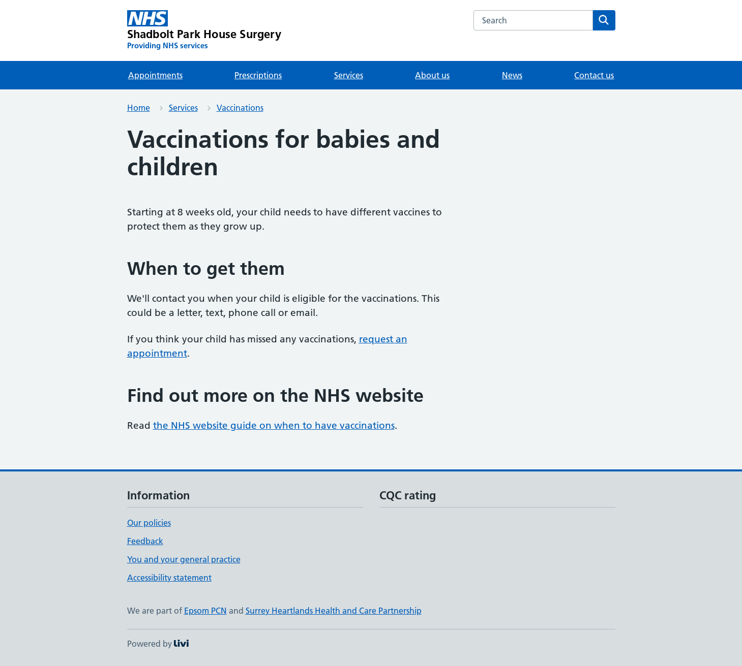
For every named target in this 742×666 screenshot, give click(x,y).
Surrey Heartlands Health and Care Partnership (334, 611)
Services (348, 75)
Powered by (158, 644)
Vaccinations (240, 108)
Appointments (155, 75)
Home (138, 108)
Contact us (594, 75)
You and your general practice (184, 559)
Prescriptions (258, 75)
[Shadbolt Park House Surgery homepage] (204, 30)
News (512, 75)
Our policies (149, 523)
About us (432, 75)
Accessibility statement (169, 578)
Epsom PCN (205, 611)
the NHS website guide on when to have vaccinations (274, 425)
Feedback (145, 541)
